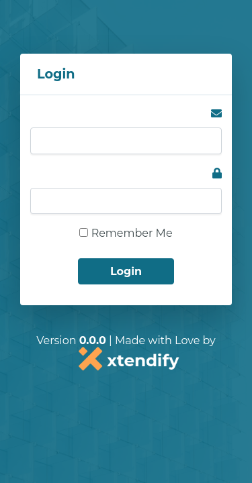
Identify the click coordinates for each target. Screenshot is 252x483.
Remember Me (125, 233)
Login (126, 271)
